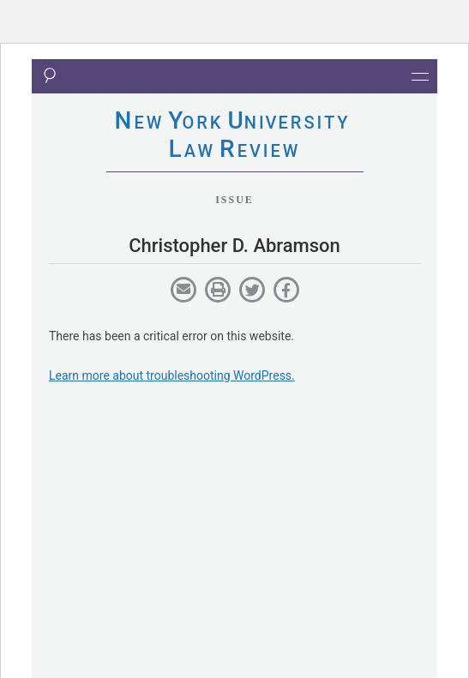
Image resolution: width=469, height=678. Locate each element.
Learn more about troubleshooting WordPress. (172, 375)
